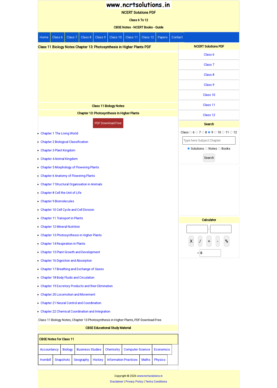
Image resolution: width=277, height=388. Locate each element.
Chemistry (112, 349)
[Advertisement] (108, 77)
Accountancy (49, 349)
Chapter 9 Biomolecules (57, 201)
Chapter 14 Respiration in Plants (63, 243)
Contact (177, 37)
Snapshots (62, 359)
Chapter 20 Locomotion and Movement (68, 294)
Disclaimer (116, 381)
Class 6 (57, 37)
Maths (146, 359)
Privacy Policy (134, 381)
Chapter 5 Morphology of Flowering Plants (70, 167)
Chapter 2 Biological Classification (64, 142)
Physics (160, 359)
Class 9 (100, 37)
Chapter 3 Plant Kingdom (58, 150)
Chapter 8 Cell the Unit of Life (61, 193)
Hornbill (45, 359)
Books (226, 148)
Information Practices (122, 359)
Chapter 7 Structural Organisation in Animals (71, 184)
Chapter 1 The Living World (59, 133)
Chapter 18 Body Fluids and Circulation (67, 277)
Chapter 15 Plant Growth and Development (70, 252)
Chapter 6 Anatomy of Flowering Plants (68, 176)
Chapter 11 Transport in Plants (62, 218)
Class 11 (132, 37)
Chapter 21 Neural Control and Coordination (71, 303)
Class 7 (72, 37)
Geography (81, 359)
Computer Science (137, 349)
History (98, 359)
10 (219, 132)
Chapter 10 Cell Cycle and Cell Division (67, 209)
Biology (68, 349)
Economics (162, 349)
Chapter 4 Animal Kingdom (59, 159)
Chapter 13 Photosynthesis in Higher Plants (71, 235)
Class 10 (116, 37)
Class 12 (148, 37)
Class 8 (86, 37)
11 (227, 132)
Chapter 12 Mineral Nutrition (60, 226)
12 (235, 132)
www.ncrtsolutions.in (150, 376)
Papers (163, 37)
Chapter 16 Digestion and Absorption (66, 260)
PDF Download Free (108, 123)
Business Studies (89, 349)
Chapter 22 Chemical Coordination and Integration (75, 311)
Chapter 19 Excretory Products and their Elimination (77, 286)
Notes (212, 148)
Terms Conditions (156, 381)
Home (44, 37)
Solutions (197, 148)
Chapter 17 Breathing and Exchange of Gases (72, 269)
